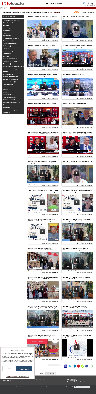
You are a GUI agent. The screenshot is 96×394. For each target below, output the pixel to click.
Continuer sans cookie (24, 368)
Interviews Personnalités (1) (10, 79)
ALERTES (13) (6, 33)
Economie (54, 12)
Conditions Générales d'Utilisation (77, 382)
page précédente (88, 12)
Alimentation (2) (7, 35)
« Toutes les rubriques (9, 16)
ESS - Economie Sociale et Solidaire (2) (13, 66)
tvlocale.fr (6, 380)
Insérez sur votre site (53, 365)
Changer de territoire (90, 5)
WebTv (53, 8)
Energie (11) (6, 56)
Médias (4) (5, 89)
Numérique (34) (7, 94)
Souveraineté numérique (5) (10, 110)
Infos (72, 380)
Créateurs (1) (6, 48)
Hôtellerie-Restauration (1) (10, 69)
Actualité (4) (6, 25)
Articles (25, 8)
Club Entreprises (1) (8, 40)
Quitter (8, 368)
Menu (8, 8)
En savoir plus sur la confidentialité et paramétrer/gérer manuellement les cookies (17, 375)
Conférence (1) (7, 46)
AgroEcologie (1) (7, 30)
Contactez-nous (40, 380)
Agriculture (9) (7, 28)
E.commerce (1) (7, 53)
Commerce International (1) (10, 43)
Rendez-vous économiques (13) (11, 102)
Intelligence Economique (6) (10, 76)
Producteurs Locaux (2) (9, 99)
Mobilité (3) (6, 92)
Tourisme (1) (6, 112)
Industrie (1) (6, 71)
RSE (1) (5, 105)
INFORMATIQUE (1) (8, 74)
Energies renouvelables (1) (10, 58)
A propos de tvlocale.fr (42, 384)
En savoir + (39, 382)
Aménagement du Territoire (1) (11, 38)
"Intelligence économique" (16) (11, 20)
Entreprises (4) (7, 64)
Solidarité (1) (6, 107)
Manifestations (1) (7, 87)
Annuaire (81, 8)
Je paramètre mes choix (82, 387)
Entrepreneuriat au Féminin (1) (11, 61)
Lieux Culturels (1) (8, 84)
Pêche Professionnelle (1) (9, 97)
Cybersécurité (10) (8, 51)
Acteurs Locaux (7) (8, 23)
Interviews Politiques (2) (9, 81)
